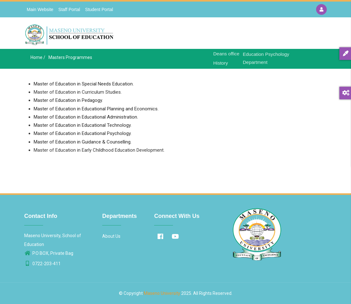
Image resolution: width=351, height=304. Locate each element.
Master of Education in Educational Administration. (86, 117)
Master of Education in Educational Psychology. (82, 133)
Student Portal (99, 9)
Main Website (40, 9)
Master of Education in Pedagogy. (68, 100)
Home (198, 35)
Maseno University (162, 293)
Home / (38, 57)
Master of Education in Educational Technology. (82, 125)
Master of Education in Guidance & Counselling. (82, 142)
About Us (221, 35)
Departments (252, 35)
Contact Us (286, 35)
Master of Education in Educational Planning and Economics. (96, 109)
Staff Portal (69, 9)
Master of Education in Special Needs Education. (84, 84)
